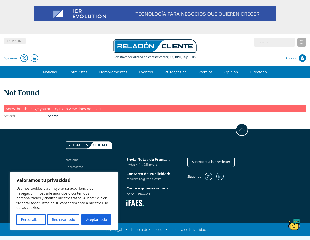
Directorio (258, 71)
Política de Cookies (146, 229)
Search (53, 116)
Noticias (50, 71)
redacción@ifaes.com (144, 164)
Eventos (146, 71)
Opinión (231, 71)
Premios (205, 71)
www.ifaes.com (138, 193)
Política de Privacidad (188, 229)
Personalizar (31, 219)
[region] (64, 201)
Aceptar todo (96, 219)
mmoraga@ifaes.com (143, 178)
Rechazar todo (63, 219)
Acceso (290, 58)
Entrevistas (78, 71)
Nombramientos (113, 71)
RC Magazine (175, 71)
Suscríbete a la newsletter (211, 161)
